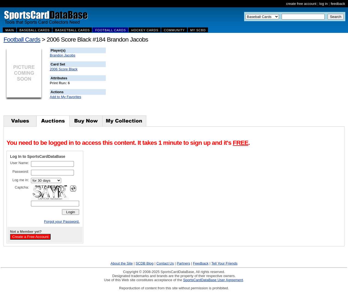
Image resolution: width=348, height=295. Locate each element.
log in (323, 4)
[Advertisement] (204, 81)
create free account (301, 4)
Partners (183, 263)
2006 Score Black (63, 69)
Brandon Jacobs (62, 55)
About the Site (122, 263)
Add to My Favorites (65, 97)
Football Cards (22, 39)
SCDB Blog (145, 263)
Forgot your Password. (62, 221)
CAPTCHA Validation (50, 198)
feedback (338, 4)
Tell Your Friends (224, 263)
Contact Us (165, 263)
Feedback (201, 263)
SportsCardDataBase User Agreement (213, 280)
